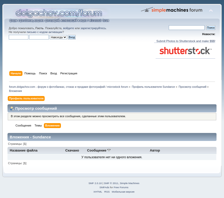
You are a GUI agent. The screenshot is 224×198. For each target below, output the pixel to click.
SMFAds (104, 187)
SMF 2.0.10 (95, 183)
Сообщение (98, 150)
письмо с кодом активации (44, 32)
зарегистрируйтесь (93, 28)
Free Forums (121, 187)
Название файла (23, 150)
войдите (68, 28)
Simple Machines (129, 183)
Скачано (72, 150)
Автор (155, 150)
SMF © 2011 (111, 183)
